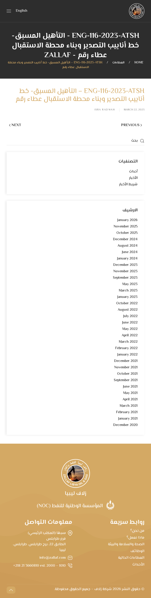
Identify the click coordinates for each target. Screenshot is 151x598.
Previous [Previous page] (131, 125)
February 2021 (127, 412)
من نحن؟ (137, 531)
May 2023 (130, 284)
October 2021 (127, 374)
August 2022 (128, 310)
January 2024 (127, 258)
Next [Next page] (15, 125)
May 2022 (130, 329)
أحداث (133, 171)
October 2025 (127, 233)
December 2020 (125, 425)
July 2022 (130, 316)
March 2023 (128, 290)
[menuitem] (21, 11)
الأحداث (138, 565)
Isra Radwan (105, 110)
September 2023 (125, 278)
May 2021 (130, 393)
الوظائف (137, 551)
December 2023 (125, 265)
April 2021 (130, 399)
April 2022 (130, 335)
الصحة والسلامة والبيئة (126, 544)
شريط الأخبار (128, 184)
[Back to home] (136, 11)
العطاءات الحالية (131, 558)
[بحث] (75, 140)
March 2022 (128, 342)
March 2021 (129, 406)
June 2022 (130, 322)
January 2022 (127, 355)
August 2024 (127, 246)
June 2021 (130, 387)
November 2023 (125, 271)
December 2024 (125, 239)
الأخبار (133, 178)
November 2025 (126, 226)
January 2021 (128, 419)
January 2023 (127, 297)
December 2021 (126, 361)
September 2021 (126, 380)
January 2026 (127, 220)
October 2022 (127, 303)
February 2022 (126, 348)
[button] (9, 11)
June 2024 (130, 252)
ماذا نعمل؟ (135, 538)
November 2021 (126, 367)
